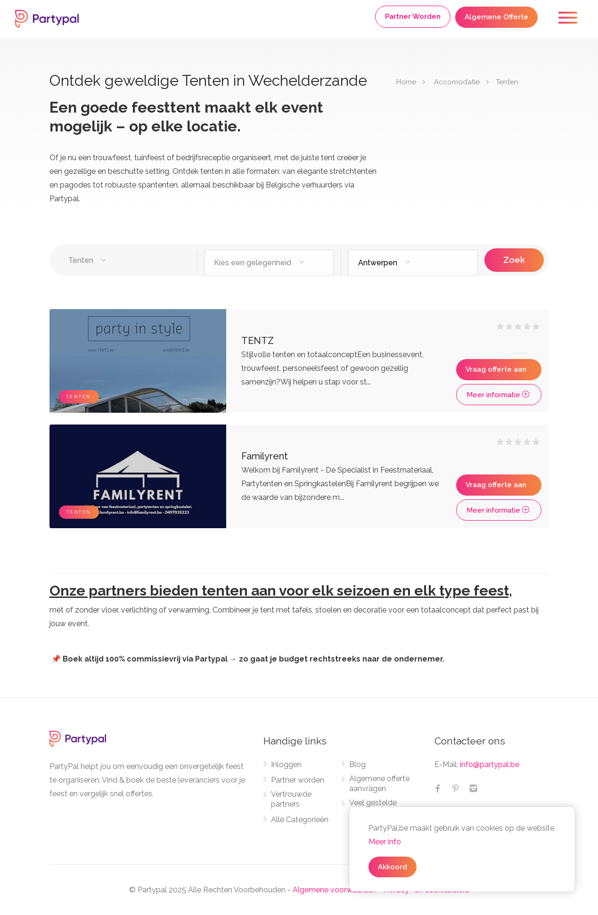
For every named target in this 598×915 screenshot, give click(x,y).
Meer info (385, 841)
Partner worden (297, 780)
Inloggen (286, 764)
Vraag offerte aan (496, 369)
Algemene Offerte (496, 17)
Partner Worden (413, 16)
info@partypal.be (489, 764)
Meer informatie (499, 395)
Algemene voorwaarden (335, 889)
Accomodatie (457, 82)
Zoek (514, 260)
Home (406, 82)
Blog (357, 764)
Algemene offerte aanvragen (379, 783)
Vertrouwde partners (291, 799)
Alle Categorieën (299, 819)
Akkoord (392, 867)
